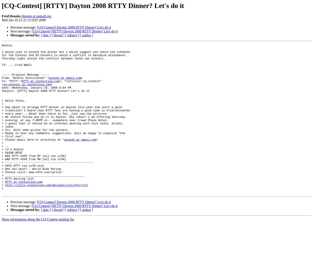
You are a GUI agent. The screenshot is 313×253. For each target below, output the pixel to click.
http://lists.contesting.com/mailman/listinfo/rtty (46, 214)
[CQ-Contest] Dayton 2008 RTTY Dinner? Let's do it (74, 27)
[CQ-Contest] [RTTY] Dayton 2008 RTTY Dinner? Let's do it (75, 31)
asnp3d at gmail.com (65, 85)
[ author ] (86, 35)
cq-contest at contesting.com (27, 93)
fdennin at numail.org (36, 16)
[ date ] (46, 35)
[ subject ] (72, 35)
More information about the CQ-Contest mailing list (38, 249)
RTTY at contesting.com (40, 89)
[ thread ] (58, 35)
